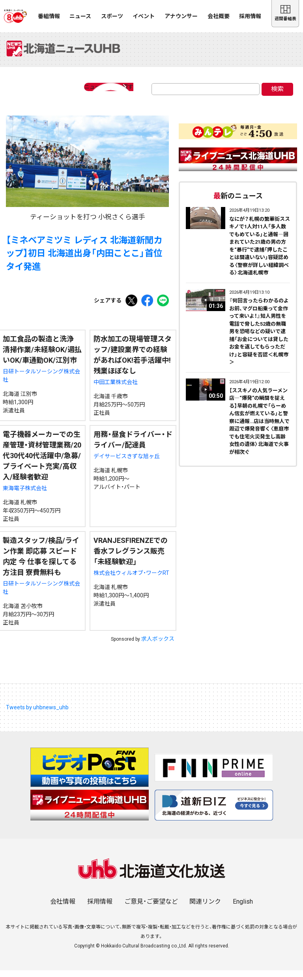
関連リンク (205, 908)
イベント (144, 16)
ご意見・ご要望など (151, 908)
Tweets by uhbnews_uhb (37, 714)
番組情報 (49, 16)
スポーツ (112, 16)
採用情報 (250, 16)
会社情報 (62, 908)
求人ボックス (157, 645)
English (243, 908)
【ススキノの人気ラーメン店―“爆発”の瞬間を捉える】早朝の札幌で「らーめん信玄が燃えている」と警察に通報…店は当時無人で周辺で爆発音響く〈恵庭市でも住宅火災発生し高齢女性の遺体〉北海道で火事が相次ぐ (259, 427)
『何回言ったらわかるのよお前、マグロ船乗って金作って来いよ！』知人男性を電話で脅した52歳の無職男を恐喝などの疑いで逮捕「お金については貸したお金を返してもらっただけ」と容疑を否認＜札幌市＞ (259, 338)
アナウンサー (181, 16)
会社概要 (219, 16)
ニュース (80, 16)
